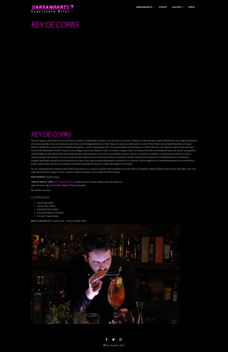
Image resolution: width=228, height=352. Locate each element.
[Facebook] (106, 340)
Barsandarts (145, 7)
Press (191, 7)
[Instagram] (120, 340)
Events (163, 7)
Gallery (177, 7)
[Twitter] (113, 340)
